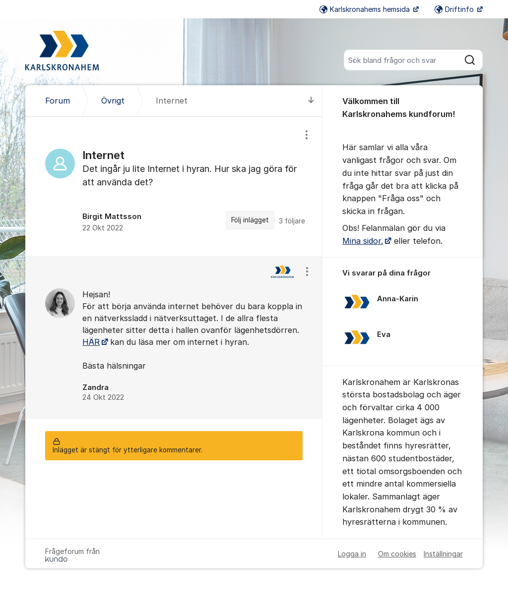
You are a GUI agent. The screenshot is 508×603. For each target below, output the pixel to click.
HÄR (91, 342)
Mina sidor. (362, 241)
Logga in (352, 553)
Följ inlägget (250, 220)
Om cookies (397, 553)
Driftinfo (455, 9)
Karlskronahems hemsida (365, 9)
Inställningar (443, 553)
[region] (173, 186)
